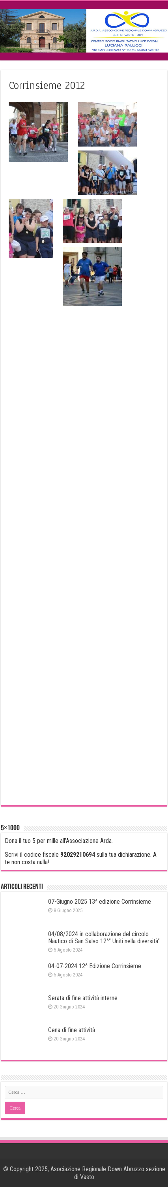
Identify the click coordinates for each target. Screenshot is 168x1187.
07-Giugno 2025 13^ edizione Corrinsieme (99, 901)
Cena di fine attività (71, 1030)
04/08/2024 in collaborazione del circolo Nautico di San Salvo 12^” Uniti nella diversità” (104, 937)
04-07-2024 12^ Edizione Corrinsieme (94, 966)
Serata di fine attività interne (83, 998)
